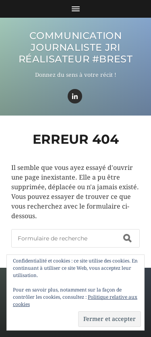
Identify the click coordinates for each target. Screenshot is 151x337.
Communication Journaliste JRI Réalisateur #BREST (76, 47)
